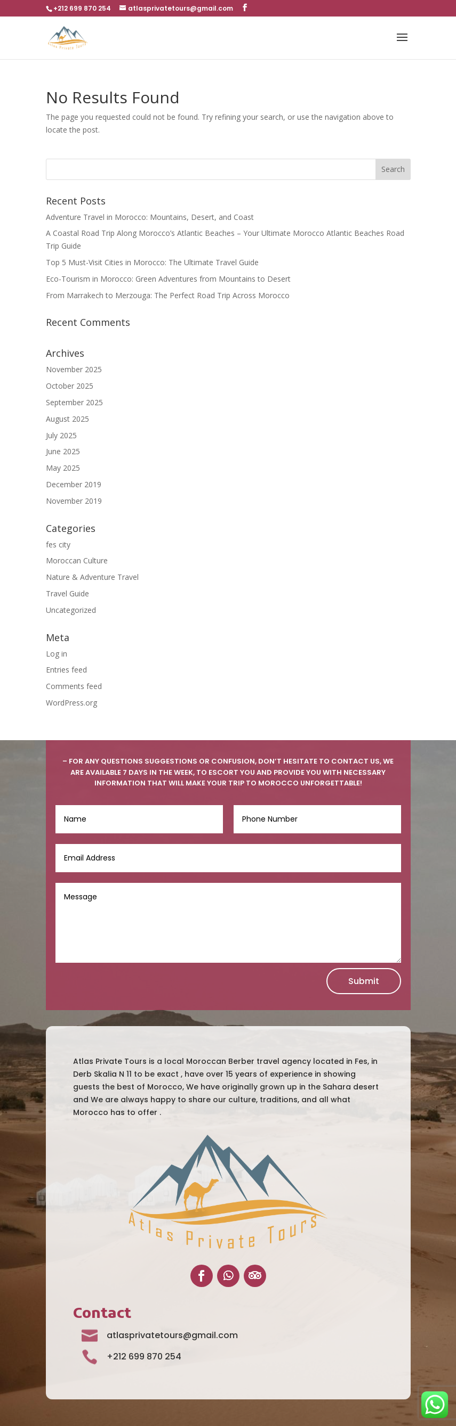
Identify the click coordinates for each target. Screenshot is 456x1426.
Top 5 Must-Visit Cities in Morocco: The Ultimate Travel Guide (152, 262)
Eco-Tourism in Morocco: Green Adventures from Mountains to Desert (168, 279)
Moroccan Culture (77, 560)
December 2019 (73, 484)
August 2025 (67, 419)
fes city (58, 544)
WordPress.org (71, 703)
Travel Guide (67, 593)
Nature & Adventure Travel (92, 577)
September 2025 (74, 402)
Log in (56, 654)
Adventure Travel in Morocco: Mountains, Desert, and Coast (150, 217)
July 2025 (61, 435)
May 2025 (63, 468)
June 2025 (63, 451)
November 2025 (74, 369)
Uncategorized (71, 610)
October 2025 (69, 386)
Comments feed (74, 686)
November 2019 (74, 501)
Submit (363, 981)
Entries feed (66, 670)
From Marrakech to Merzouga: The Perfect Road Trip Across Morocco (168, 295)
